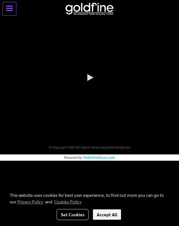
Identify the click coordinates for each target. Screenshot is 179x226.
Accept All (107, 214)
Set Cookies (72, 214)
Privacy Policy (30, 201)
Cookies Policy (67, 201)
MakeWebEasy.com (99, 157)
